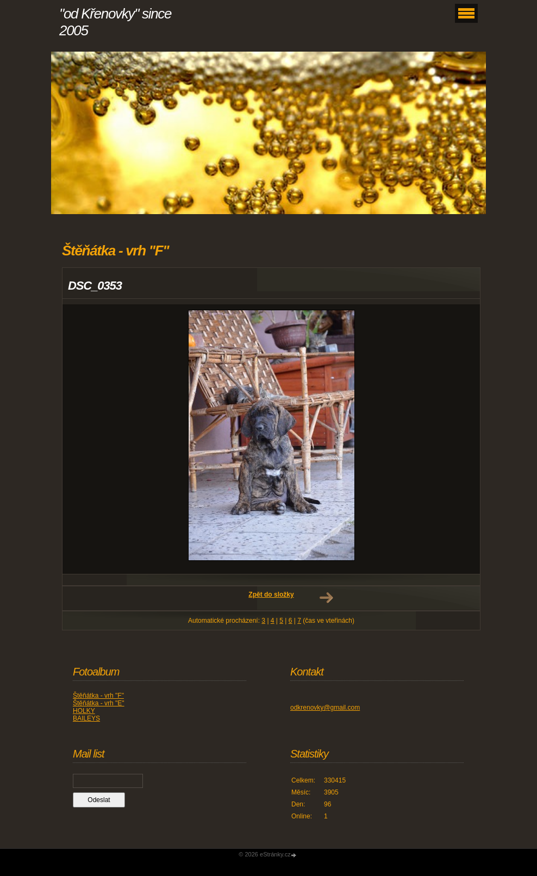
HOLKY (84, 711)
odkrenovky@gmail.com (325, 707)
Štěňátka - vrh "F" (98, 695)
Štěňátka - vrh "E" (98, 703)
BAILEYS (86, 718)
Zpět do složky (271, 594)
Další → (326, 598)
